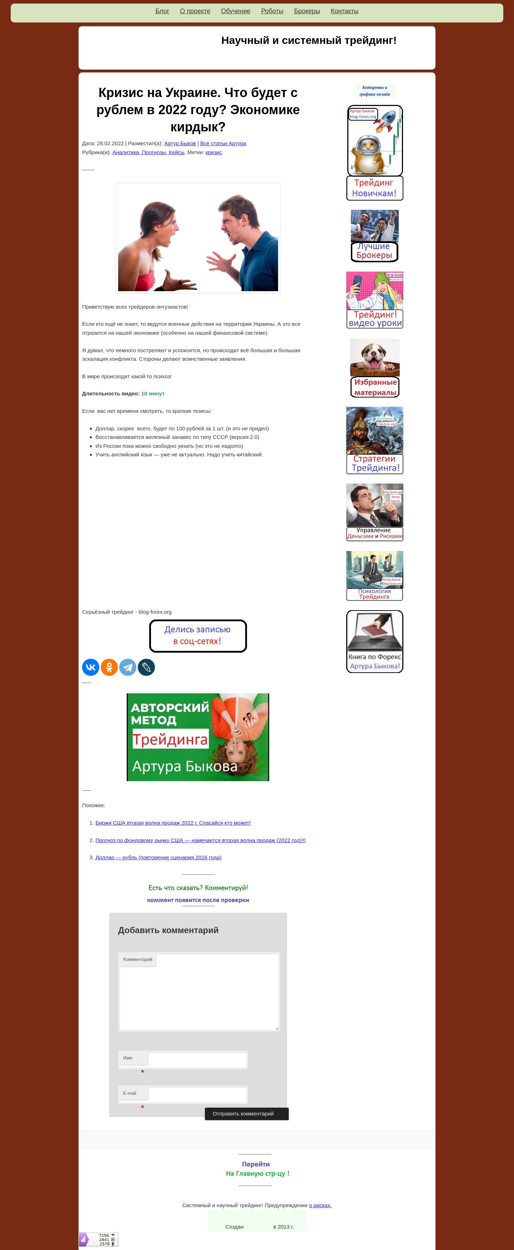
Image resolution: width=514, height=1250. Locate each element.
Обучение (235, 11)
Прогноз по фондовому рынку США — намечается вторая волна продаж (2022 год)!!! (201, 840)
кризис (214, 152)
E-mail (133, 1095)
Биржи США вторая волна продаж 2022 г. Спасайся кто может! (173, 823)
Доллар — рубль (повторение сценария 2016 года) (159, 857)
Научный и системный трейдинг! (309, 40)
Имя (133, 1060)
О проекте (195, 11)
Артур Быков (180, 143)
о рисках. (320, 1205)
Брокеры (307, 11)
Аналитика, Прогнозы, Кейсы (148, 152)
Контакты (345, 11)
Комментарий (137, 959)
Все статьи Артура (223, 143)
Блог (162, 11)
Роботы (272, 11)
